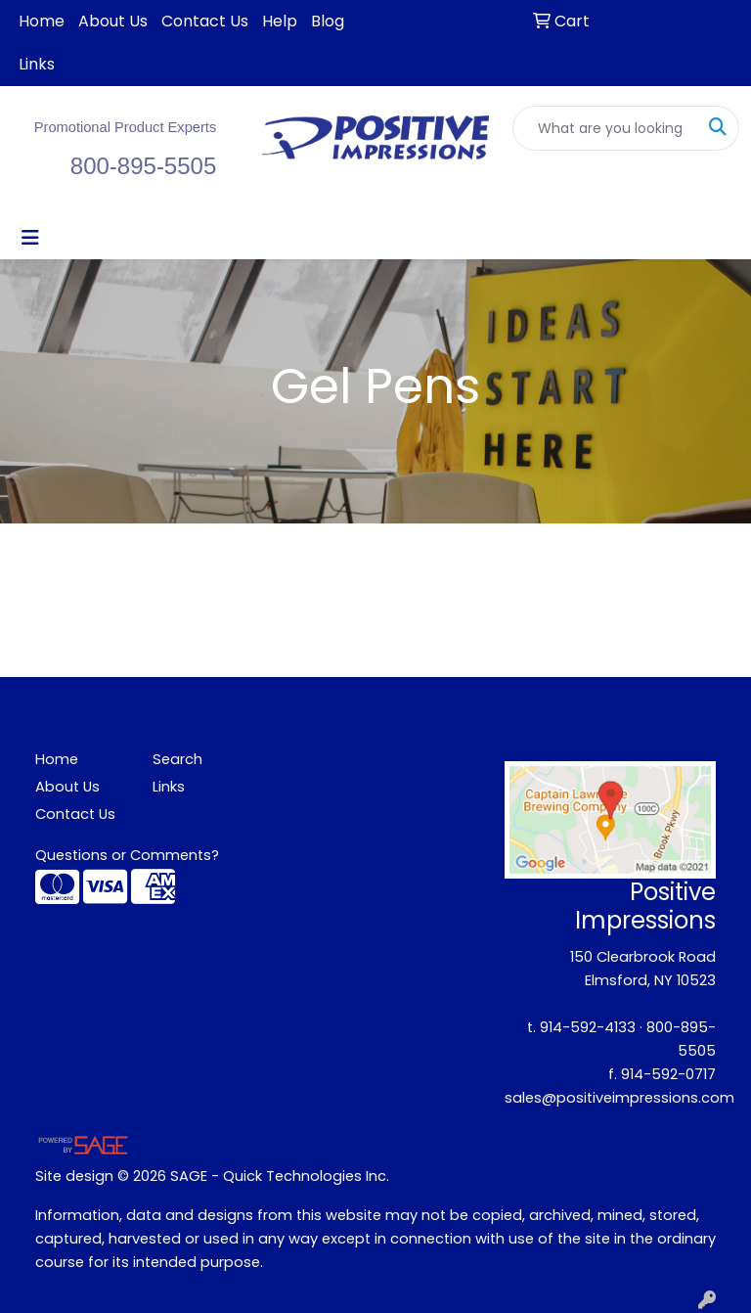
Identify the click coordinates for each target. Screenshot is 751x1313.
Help (279, 21)
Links (37, 64)
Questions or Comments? (127, 855)
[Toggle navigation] (30, 237)
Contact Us (204, 21)
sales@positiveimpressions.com (619, 1098)
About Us (113, 21)
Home (42, 21)
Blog (327, 21)
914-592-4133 (588, 1027)
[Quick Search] (605, 128)
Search (177, 759)
